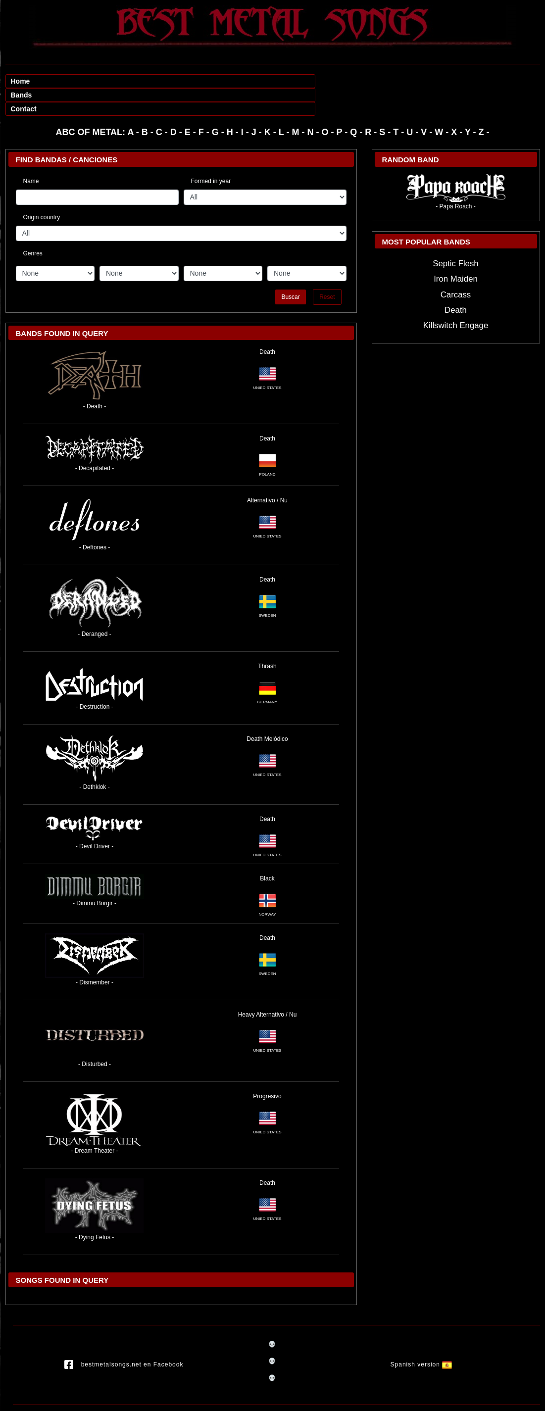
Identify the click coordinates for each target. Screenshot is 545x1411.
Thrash (267, 638)
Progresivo (267, 1068)
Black (267, 850)
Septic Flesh (455, 236)
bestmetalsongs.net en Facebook (124, 1337)
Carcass (456, 267)
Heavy (246, 986)
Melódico (276, 711)
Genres (33, 224)
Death (267, 324)
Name (31, 153)
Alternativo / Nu (267, 472)
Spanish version (421, 1337)
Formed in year (211, 153)
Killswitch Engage (456, 297)
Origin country (41, 189)
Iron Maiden (456, 251)
